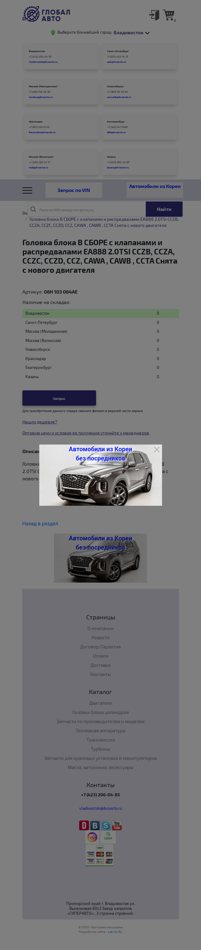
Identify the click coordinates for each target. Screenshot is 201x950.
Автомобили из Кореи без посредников (100, 453)
